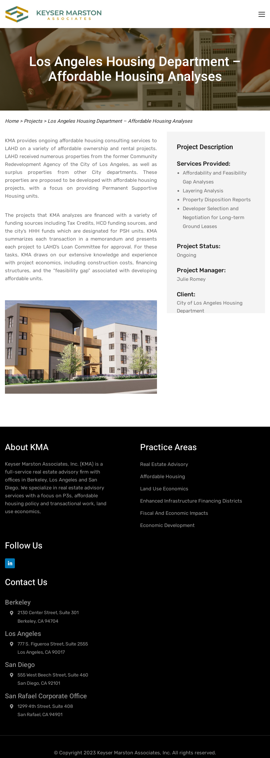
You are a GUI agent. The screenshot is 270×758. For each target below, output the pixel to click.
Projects (33, 121)
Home (12, 121)
